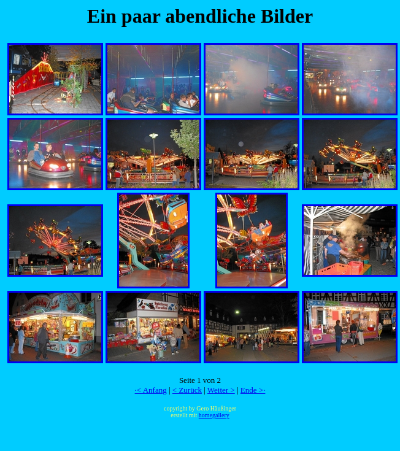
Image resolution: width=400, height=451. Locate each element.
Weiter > (221, 390)
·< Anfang (151, 390)
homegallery (214, 415)
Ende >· (253, 390)
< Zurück (187, 390)
